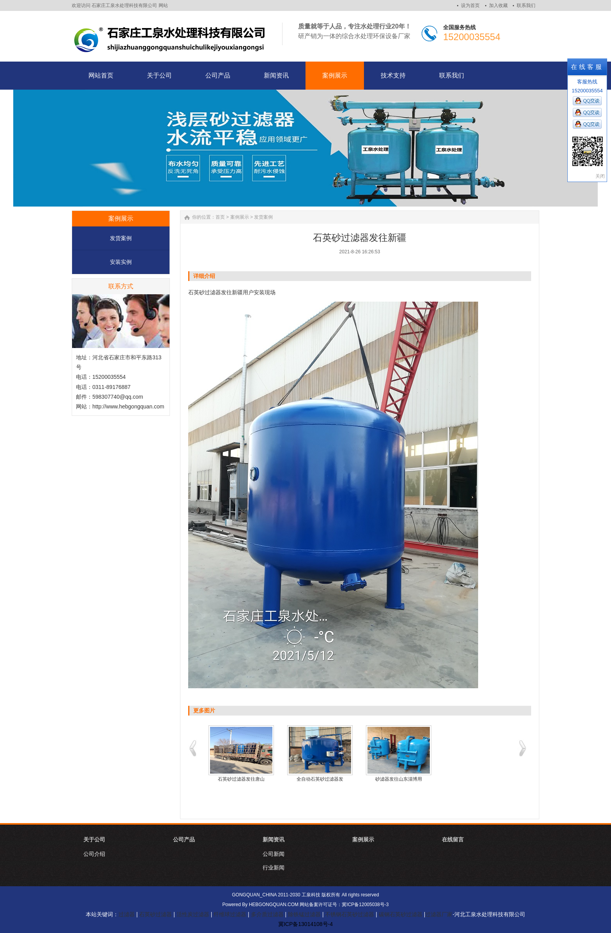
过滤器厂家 (438, 914)
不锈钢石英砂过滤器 (349, 914)
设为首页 (470, 5)
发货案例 (121, 238)
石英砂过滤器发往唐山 (241, 779)
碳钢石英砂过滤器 (400, 914)
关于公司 (94, 839)
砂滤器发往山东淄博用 (398, 779)
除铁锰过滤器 (304, 914)
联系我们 (526, 5)
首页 (220, 217)
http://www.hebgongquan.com (128, 406)
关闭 (600, 176)
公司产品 (184, 839)
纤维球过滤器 (230, 914)
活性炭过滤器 (193, 914)
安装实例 (121, 262)
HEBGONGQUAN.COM (273, 904)
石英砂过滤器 (204, 292)
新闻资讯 (273, 839)
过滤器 (126, 914)
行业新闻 (273, 867)
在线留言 (453, 839)
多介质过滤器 (267, 914)
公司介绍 (94, 854)
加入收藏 (498, 5)
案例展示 (239, 217)
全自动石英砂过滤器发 (320, 779)
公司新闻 (273, 854)
